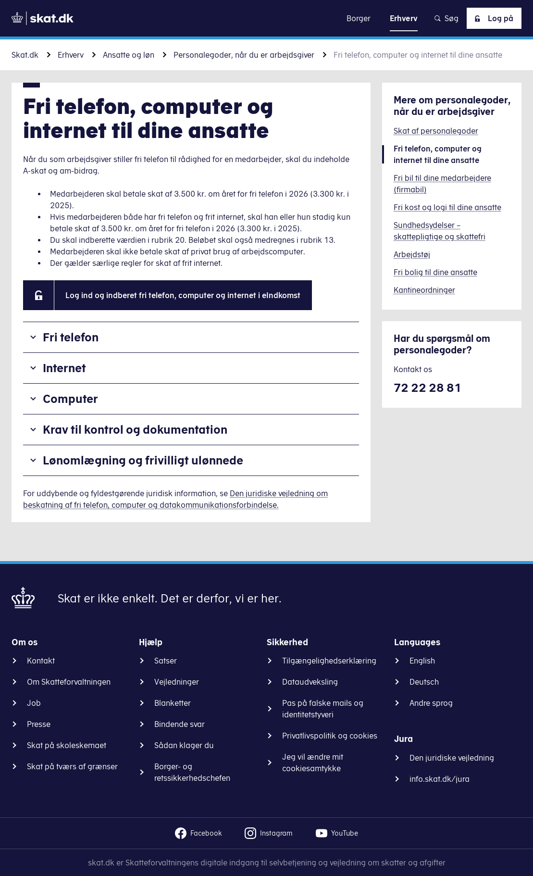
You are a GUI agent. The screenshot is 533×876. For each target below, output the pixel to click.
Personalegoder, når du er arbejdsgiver (244, 54)
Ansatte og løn (128, 54)
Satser (165, 660)
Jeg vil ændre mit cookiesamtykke (312, 762)
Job (34, 703)
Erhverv (71, 54)
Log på (492, 18)
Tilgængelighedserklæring (329, 660)
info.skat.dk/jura (439, 779)
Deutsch (424, 681)
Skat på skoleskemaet (66, 745)
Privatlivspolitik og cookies (329, 735)
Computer (70, 398)
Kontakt (41, 660)
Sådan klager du (184, 745)
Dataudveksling (310, 681)
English (422, 660)
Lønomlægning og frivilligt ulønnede (143, 460)
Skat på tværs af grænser (72, 766)
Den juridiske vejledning (451, 757)
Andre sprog (431, 703)
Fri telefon (71, 337)
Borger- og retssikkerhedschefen (192, 772)
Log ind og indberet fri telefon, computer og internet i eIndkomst (182, 295)
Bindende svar (179, 724)
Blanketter (172, 703)
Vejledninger (176, 681)
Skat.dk (25, 54)
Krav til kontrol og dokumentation (135, 429)
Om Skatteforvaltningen (69, 681)
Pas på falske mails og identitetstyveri (322, 709)
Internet (64, 368)
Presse (38, 724)
